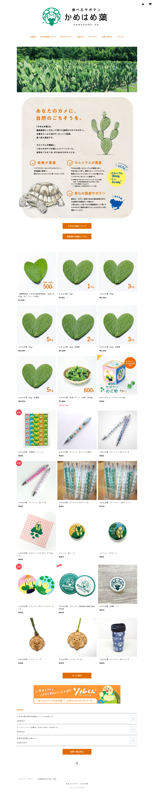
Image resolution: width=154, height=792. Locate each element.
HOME (33, 37)
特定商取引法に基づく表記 (47, 779)
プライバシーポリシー (26, 779)
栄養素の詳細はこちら (77, 236)
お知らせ (80, 37)
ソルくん (120, 37)
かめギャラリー (66, 37)
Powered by (77, 788)
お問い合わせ (107, 37)
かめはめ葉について (48, 37)
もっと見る (77, 675)
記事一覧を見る (77, 752)
